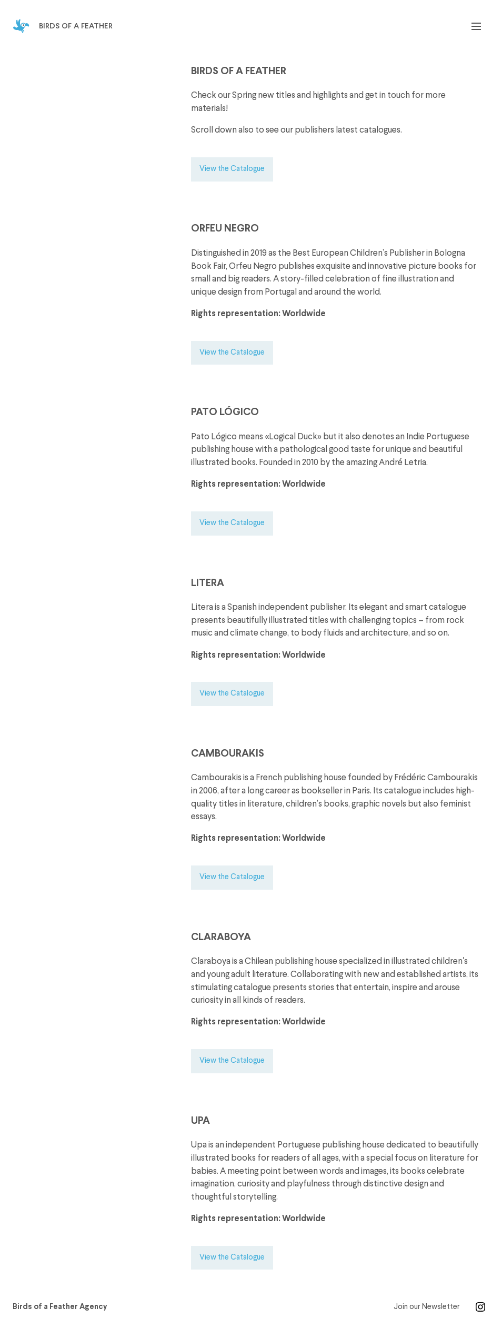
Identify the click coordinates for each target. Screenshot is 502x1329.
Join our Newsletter (427, 1307)
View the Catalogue (232, 169)
